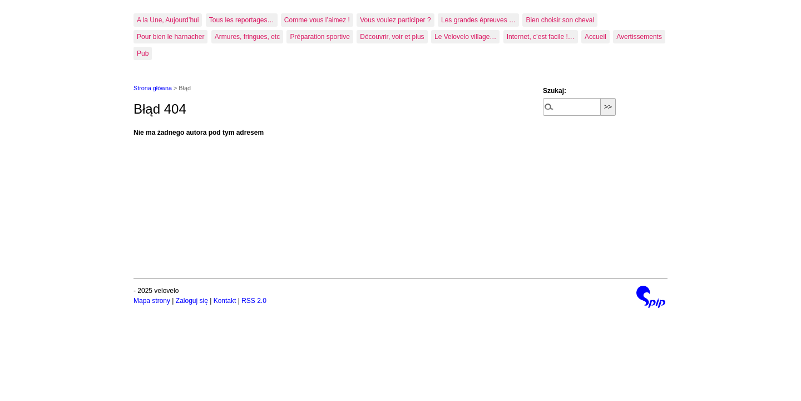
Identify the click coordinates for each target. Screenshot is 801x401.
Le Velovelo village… (465, 37)
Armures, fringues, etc (247, 37)
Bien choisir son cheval (560, 20)
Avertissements (639, 37)
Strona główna (153, 88)
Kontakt (225, 301)
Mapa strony (152, 301)
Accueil (595, 37)
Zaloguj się (192, 301)
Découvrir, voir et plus (392, 37)
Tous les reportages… (241, 20)
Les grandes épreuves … (478, 20)
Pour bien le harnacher (170, 37)
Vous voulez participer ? (395, 20)
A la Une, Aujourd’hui (168, 20)
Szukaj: (554, 91)
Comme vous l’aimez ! (317, 20)
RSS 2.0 (253, 301)
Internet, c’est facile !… (541, 37)
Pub (143, 53)
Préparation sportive (319, 37)
